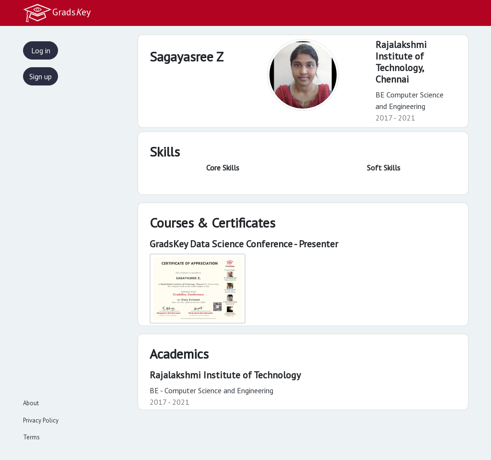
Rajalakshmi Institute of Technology (225, 375)
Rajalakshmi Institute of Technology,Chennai (401, 61)
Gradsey (57, 13)
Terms (31, 437)
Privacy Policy (40, 420)
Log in (40, 50)
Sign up (40, 76)
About (31, 403)
